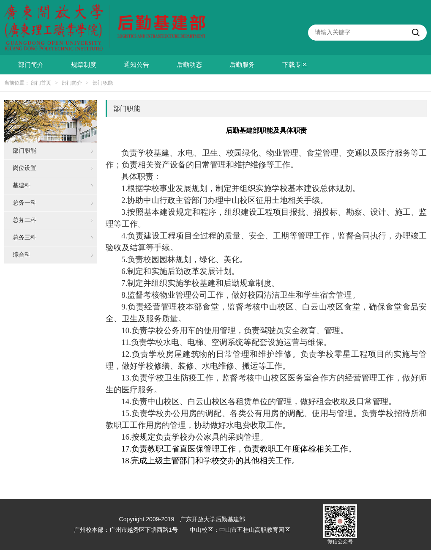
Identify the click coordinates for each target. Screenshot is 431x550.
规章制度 (83, 64)
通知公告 (136, 64)
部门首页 (41, 83)
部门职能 (103, 83)
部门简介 (31, 64)
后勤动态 (189, 64)
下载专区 (295, 64)
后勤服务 (242, 64)
